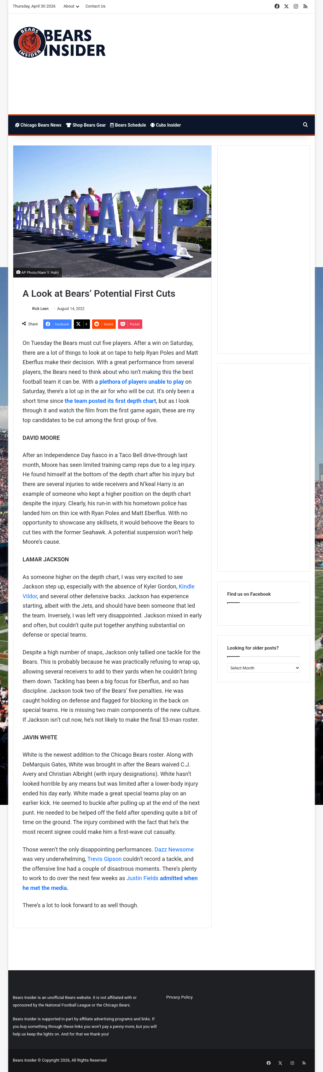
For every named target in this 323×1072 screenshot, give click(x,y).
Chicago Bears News (38, 125)
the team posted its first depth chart (110, 401)
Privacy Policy (179, 997)
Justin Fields (142, 878)
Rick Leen (42, 309)
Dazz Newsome (174, 849)
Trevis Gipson (104, 859)
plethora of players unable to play (141, 382)
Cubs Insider (165, 125)
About (68, 6)
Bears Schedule (128, 125)
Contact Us (95, 6)
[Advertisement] (212, 64)
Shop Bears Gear (86, 125)
